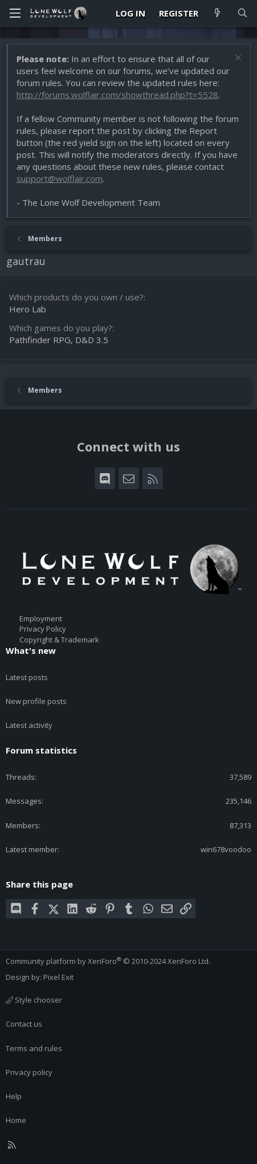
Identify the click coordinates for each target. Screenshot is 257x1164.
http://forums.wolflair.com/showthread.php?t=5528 (117, 94)
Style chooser (34, 1000)
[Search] (242, 13)
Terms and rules (34, 1048)
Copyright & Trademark (59, 639)
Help (14, 1096)
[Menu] (14, 13)
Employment (40, 618)
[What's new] (217, 13)
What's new (31, 650)
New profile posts (36, 701)
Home (16, 1120)
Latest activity (29, 725)
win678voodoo (226, 849)
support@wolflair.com (60, 178)
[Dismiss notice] (237, 59)
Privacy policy (29, 1072)
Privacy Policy (42, 629)
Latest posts (27, 677)
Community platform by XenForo (108, 961)
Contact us (24, 1024)
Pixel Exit (58, 977)
